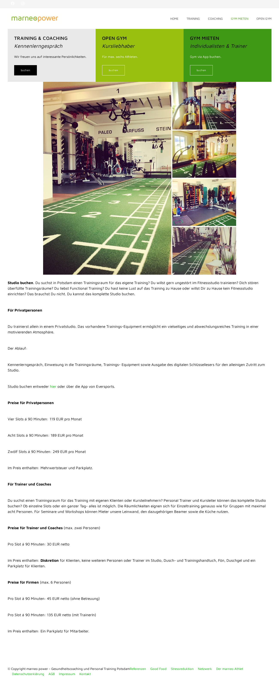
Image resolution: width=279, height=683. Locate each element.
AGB (51, 674)
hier (53, 386)
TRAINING (193, 18)
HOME (174, 18)
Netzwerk (205, 669)
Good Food (158, 669)
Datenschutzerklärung (28, 674)
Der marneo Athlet (229, 669)
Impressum (67, 674)
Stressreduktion (182, 669)
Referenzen (138, 669)
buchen (25, 70)
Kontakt (85, 674)
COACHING (215, 18)
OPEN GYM (263, 18)
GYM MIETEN (239, 18)
